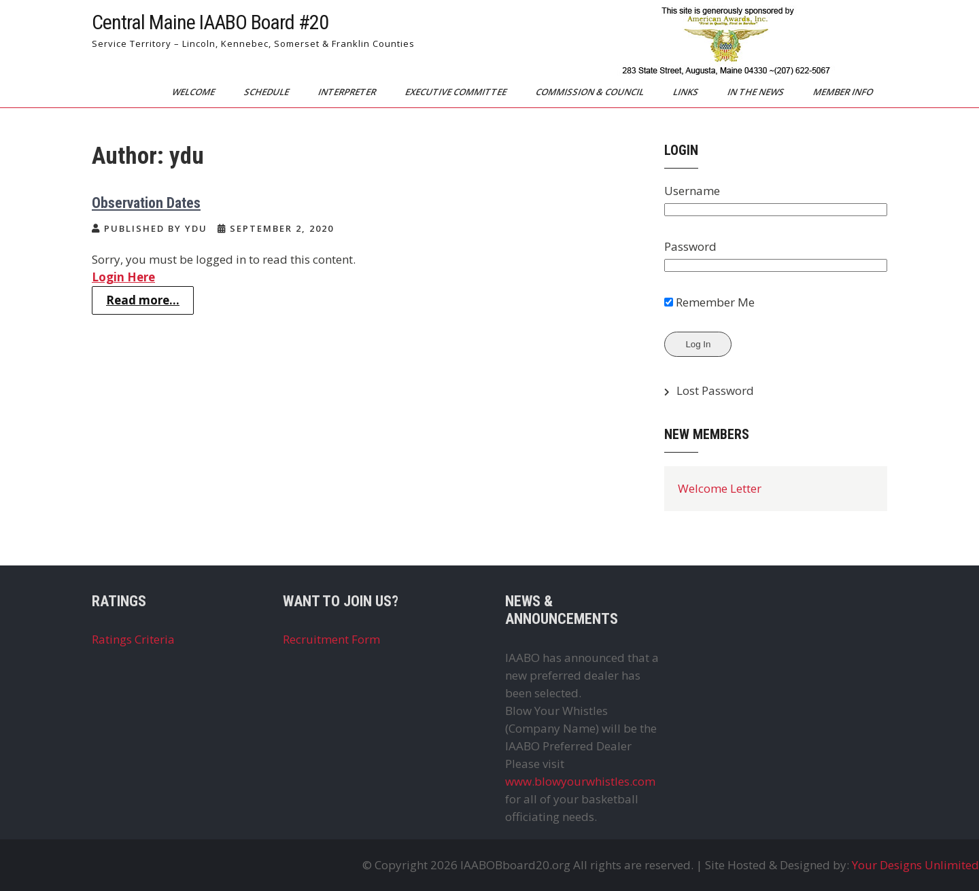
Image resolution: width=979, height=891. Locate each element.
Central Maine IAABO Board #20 (210, 22)
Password (690, 246)
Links (687, 92)
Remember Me (709, 302)
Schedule (267, 92)
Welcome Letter (719, 488)
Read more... (142, 300)
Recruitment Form (331, 639)
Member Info (844, 92)
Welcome (194, 92)
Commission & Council (590, 92)
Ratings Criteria (133, 639)
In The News (756, 92)
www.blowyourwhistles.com (580, 781)
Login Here (123, 277)
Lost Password (715, 390)
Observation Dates (146, 202)
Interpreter (348, 92)
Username (692, 190)
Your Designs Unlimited (915, 865)
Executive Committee (457, 92)
